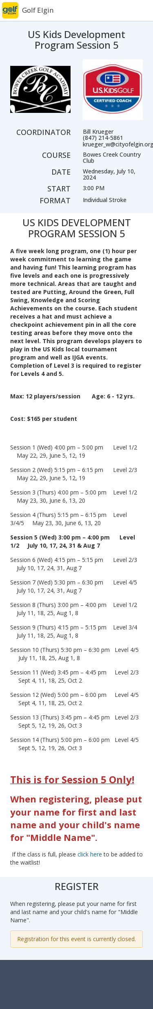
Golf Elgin (37, 10)
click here (90, 854)
